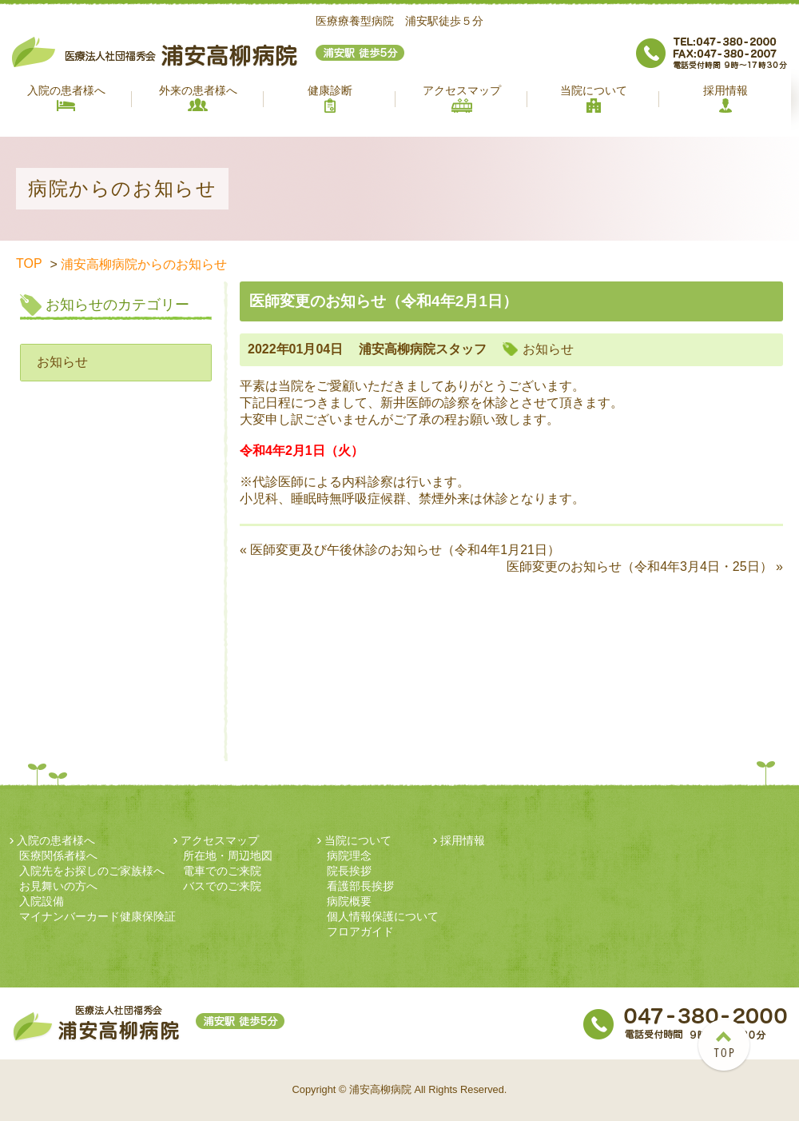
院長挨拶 (349, 870)
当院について (593, 98)
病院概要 (349, 901)
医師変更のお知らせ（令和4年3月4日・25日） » (645, 566)
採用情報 (725, 98)
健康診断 (330, 98)
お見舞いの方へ (58, 886)
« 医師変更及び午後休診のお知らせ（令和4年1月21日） (400, 550)
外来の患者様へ (198, 97)
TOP (29, 263)
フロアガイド (360, 931)
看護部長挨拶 (360, 886)
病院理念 (349, 855)
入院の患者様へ (66, 97)
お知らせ (62, 362)
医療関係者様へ (58, 855)
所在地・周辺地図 (227, 855)
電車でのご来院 (222, 870)
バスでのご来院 (222, 886)
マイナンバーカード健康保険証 (97, 916)
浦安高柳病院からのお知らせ (144, 264)
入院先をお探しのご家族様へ (92, 870)
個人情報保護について (383, 916)
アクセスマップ (462, 98)
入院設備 (41, 901)
